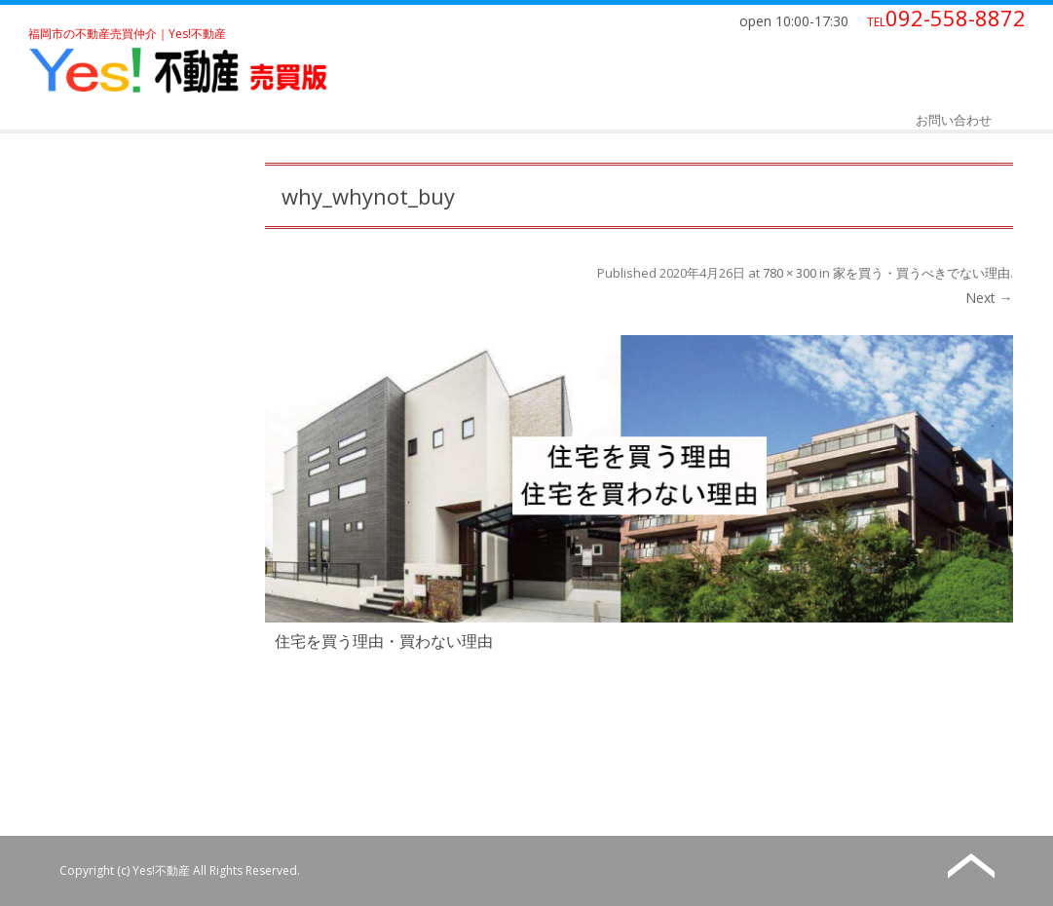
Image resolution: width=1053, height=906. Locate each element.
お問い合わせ (954, 120)
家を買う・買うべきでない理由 (921, 273)
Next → (989, 297)
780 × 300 (789, 273)
